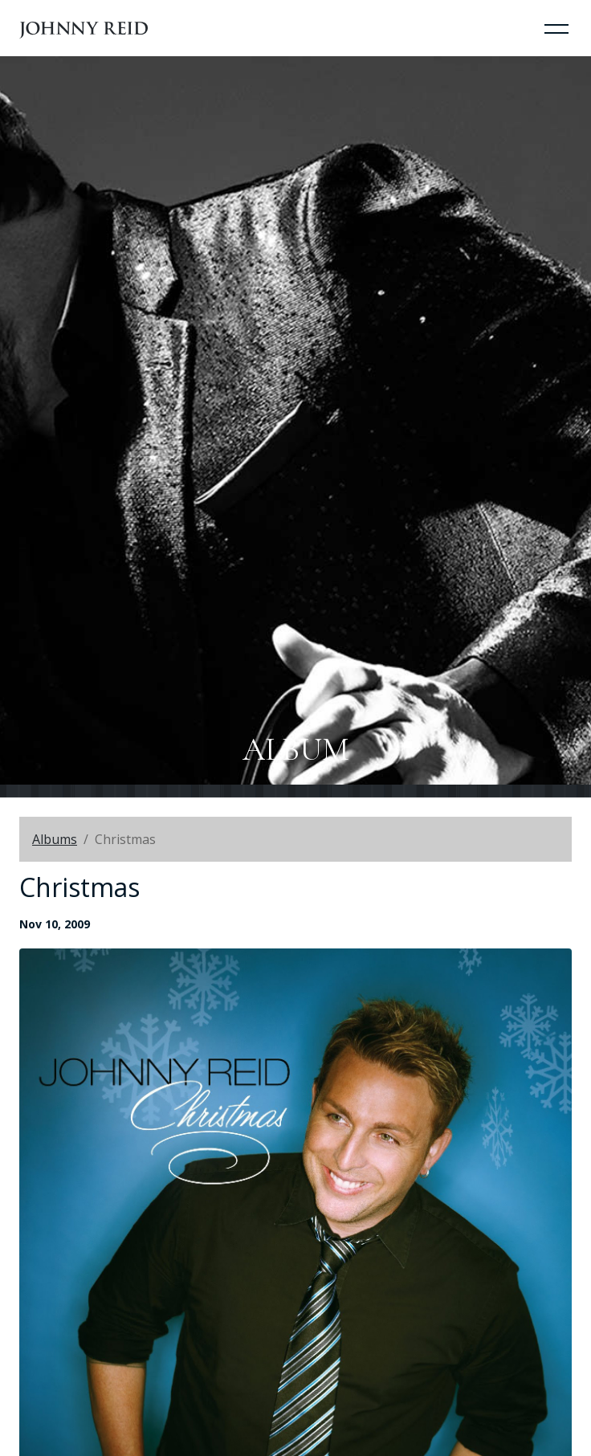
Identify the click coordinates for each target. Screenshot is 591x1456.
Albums (54, 839)
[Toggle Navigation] (556, 28)
